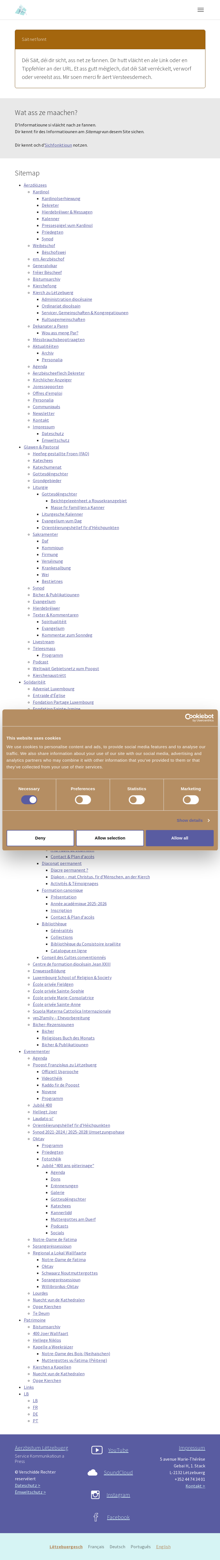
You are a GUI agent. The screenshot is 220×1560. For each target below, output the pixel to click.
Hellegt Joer (45, 1112)
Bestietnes (52, 581)
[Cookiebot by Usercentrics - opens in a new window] (189, 718)
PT (35, 1420)
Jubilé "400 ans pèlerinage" (68, 1165)
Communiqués (46, 406)
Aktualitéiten (46, 346)
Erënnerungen (64, 1185)
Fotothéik (51, 1159)
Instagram (118, 1494)
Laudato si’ (43, 1118)
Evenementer (37, 1051)
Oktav (38, 1138)
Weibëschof (44, 245)
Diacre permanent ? (69, 870)
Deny (40, 838)
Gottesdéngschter (50, 474)
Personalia (52, 359)
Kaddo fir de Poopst (61, 1085)
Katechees (43, 460)
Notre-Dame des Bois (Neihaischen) (76, 1353)
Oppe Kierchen (47, 1306)
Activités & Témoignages (74, 883)
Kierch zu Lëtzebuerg (53, 292)
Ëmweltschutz (56, 440)
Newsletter (44, 413)
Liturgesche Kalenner (62, 514)
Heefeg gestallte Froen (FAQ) (61, 453)
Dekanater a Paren (50, 326)
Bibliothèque (54, 923)
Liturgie (40, 487)
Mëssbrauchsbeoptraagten (59, 339)
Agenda (40, 366)
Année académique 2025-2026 (79, 903)
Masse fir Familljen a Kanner (78, 507)
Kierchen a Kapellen (52, 1367)
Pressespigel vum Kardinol (67, 225)
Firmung (50, 554)
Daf (45, 541)
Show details (190, 820)
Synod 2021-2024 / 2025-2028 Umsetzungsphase (78, 1132)
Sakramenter (45, 534)
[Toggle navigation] (200, 10)
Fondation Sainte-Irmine (56, 709)
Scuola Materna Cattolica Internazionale (72, 1011)
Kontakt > (195, 1486)
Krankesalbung (56, 568)
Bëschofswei (54, 252)
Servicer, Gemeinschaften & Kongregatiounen (85, 312)
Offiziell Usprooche (60, 1071)
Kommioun (52, 547)
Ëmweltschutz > (30, 1492)
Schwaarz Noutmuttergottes (70, 1273)
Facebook (118, 1517)
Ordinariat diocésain (61, 306)
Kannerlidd (61, 1212)
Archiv (48, 353)
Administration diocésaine (67, 299)
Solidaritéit (35, 682)
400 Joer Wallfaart (50, 1333)
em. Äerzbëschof (48, 259)
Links (29, 1387)
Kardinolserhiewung (61, 198)
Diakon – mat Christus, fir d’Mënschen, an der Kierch (100, 876)
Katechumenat (47, 467)
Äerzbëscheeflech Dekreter (59, 373)
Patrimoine (35, 1320)
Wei (45, 574)
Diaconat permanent (62, 863)
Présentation (64, 897)
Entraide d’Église (49, 695)
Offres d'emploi (47, 393)
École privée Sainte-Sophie (58, 991)
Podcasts (59, 1226)
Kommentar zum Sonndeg (67, 635)
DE (35, 1414)
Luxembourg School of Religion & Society (72, 977)
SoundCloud (118, 1472)
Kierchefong (45, 285)
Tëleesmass (44, 648)
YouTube (118, 1449)
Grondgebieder (47, 480)
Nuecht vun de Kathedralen (59, 1300)
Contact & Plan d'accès (72, 856)
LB (26, 1394)
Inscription (61, 910)
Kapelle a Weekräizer (53, 1347)
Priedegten (52, 232)
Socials (57, 1232)
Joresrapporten (48, 386)
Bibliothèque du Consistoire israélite (86, 944)
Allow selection (110, 838)
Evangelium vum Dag (62, 521)
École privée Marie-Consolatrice (63, 997)
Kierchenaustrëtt (49, 675)
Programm (52, 655)
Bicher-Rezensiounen (53, 1024)
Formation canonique (62, 890)
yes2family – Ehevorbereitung (61, 1018)
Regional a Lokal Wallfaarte (59, 1253)
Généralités (62, 930)
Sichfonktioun (58, 145)
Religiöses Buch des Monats (68, 1038)
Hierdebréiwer (46, 608)
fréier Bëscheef (47, 272)
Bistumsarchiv (46, 279)
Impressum (44, 427)
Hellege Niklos (47, 1340)
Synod (47, 238)
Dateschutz (53, 433)
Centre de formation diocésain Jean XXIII (72, 964)
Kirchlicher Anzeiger (52, 380)
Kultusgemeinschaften (63, 319)
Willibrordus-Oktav (60, 1286)
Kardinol (41, 191)
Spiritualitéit (54, 621)
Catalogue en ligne (69, 950)
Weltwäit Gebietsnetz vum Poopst (66, 668)
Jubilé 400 (42, 1105)
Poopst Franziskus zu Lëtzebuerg (65, 1065)
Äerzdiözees (35, 185)
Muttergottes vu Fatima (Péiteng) (74, 1360)
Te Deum (41, 1313)
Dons (56, 1179)
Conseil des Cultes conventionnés (74, 957)
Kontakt (41, 420)
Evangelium (44, 601)
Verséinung (52, 561)
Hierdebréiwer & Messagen (67, 212)
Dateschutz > (27, 1485)
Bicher (48, 1031)
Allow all (179, 838)
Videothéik (52, 1078)
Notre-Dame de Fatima (55, 1239)
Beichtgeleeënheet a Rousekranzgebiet (89, 500)
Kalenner (50, 218)
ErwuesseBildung (49, 970)
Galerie (57, 1192)
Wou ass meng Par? (60, 333)
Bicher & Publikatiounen (56, 594)
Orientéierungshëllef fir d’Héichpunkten (80, 527)
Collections (62, 937)
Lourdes (40, 1293)
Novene (49, 1091)
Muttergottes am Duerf (73, 1219)
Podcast (40, 662)
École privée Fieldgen (53, 984)
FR (35, 1407)
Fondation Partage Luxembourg (63, 702)
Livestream (43, 641)
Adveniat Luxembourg (54, 688)
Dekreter (50, 205)
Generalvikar (45, 265)
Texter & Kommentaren (55, 615)
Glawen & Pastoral (41, 447)
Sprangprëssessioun (52, 1246)
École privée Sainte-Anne (57, 1004)
